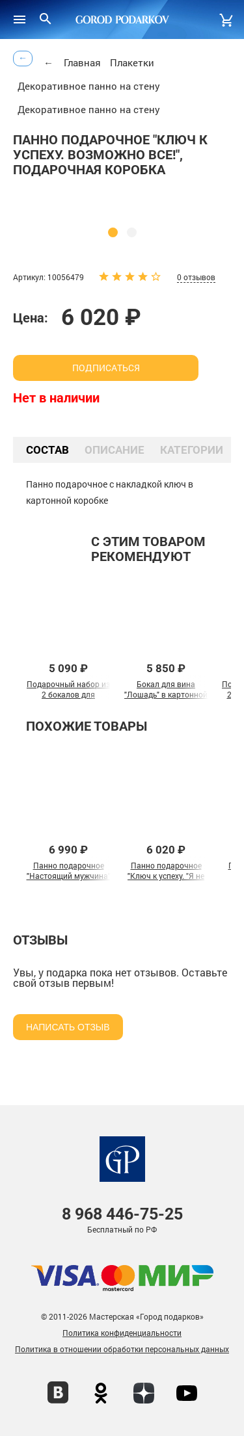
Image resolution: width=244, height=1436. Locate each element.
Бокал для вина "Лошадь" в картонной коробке (166, 694)
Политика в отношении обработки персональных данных (122, 1349)
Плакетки (132, 62)
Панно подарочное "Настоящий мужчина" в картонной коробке (69, 875)
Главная (82, 62)
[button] (112, 232)
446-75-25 (122, 1214)
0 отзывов (196, 277)
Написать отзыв (68, 1027)
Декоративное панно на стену (89, 85)
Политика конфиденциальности (122, 1332)
